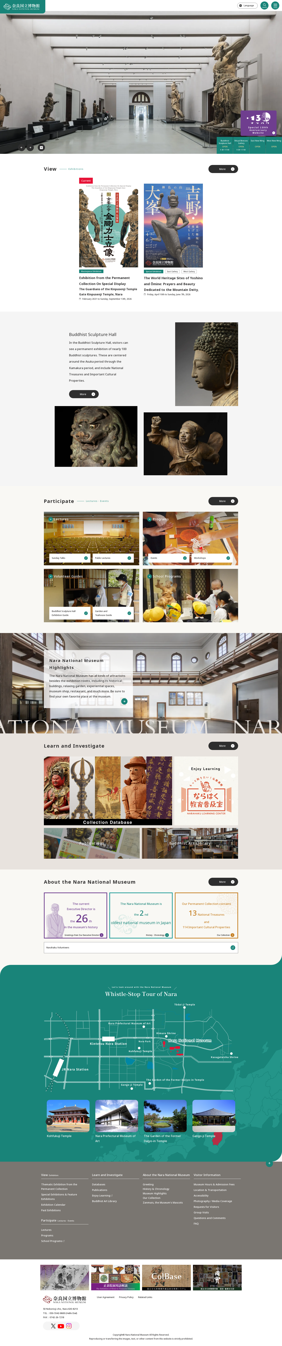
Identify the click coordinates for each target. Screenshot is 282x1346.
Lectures (46, 1230)
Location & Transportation (210, 1190)
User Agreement (106, 1297)
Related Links (145, 1297)
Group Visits (201, 1212)
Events (154, 558)
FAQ (196, 1223)
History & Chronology (156, 1189)
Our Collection (223, 935)
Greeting (148, 1184)
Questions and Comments (210, 1218)
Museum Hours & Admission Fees (214, 1184)
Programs (47, 1235)
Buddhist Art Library (104, 1201)
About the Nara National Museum (166, 1175)
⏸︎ (41, 147)
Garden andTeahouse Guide (103, 613)
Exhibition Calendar (53, 1204)
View (49, 1175)
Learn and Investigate (107, 1175)
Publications (99, 1190)
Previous (21, 147)
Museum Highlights (155, 1193)
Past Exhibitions (51, 1210)
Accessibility (201, 1195)
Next (30, 147)
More (222, 169)
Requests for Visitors (206, 1207)
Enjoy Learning (101, 1195)
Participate (57, 1220)
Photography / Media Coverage (213, 1201)
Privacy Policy (126, 1297)
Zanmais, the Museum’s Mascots (163, 1202)
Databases (98, 1184)
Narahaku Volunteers (57, 947)
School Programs (51, 1241)
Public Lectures (102, 558)
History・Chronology (155, 935)
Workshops (200, 558)
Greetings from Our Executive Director (82, 935)
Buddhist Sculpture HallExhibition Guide (64, 613)
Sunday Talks (58, 558)
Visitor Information (207, 1175)
